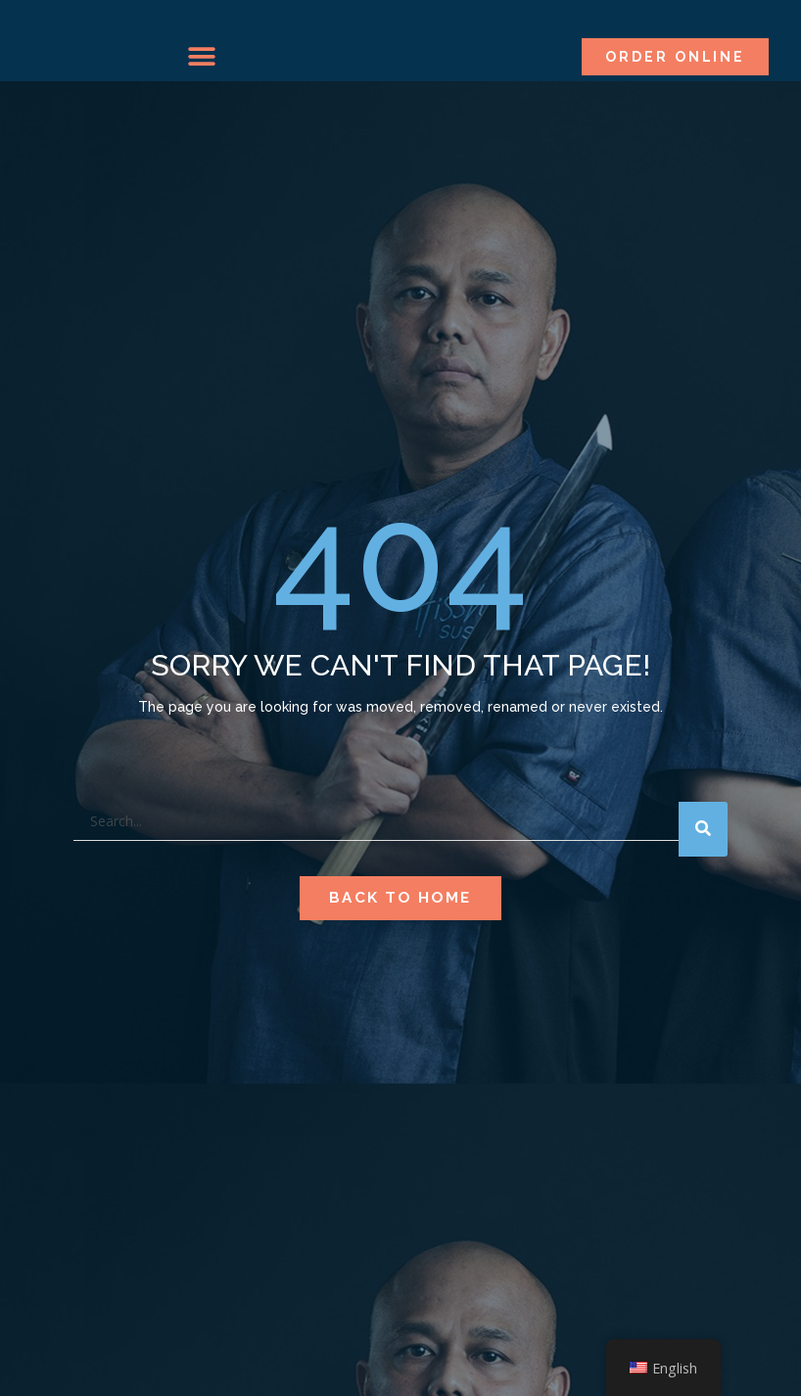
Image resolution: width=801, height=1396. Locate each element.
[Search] (703, 868)
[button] (201, 56)
